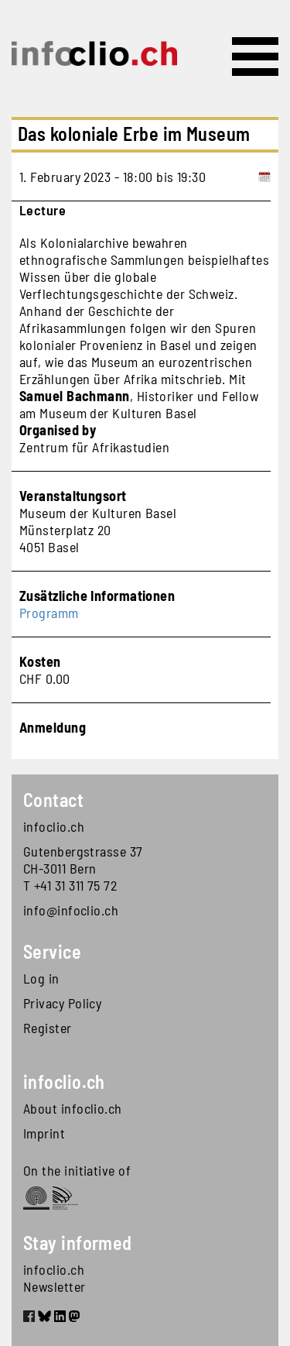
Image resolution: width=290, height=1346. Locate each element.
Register (47, 1027)
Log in (41, 978)
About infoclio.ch (72, 1108)
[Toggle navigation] (255, 56)
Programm (49, 612)
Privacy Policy (62, 1002)
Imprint (44, 1133)
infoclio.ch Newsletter (54, 1278)
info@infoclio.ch (70, 910)
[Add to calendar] (264, 176)
